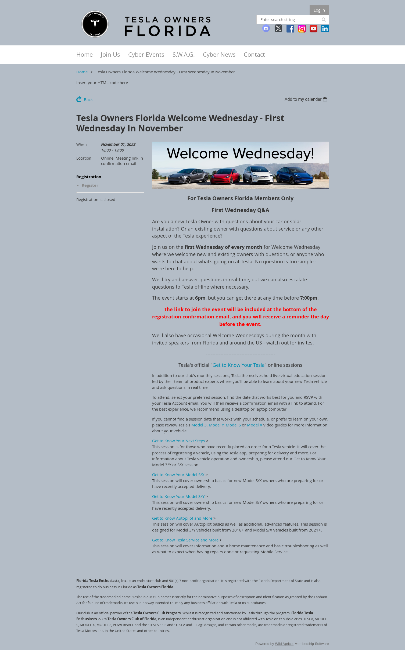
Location (83, 158)
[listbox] (307, 99)
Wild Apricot (284, 644)
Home (82, 71)
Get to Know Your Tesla (239, 365)
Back (88, 99)
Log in (319, 10)
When (81, 144)
